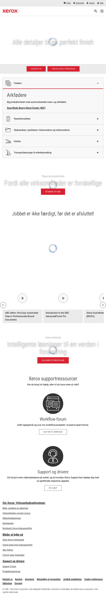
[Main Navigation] (102, 11)
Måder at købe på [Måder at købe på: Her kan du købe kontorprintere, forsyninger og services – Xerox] (13, 534)
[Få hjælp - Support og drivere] (53, 468)
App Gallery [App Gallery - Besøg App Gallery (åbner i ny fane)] (8, 550)
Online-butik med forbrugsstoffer (18, 545)
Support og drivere (13, 561)
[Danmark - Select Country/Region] (78, 3)
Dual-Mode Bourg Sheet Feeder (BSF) (26, 108)
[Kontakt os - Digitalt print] (36, 69)
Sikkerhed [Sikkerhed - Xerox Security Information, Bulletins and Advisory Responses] (7, 583)
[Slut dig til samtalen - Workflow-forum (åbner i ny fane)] (53, 414)
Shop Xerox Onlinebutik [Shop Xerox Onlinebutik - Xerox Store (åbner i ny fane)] (13, 539)
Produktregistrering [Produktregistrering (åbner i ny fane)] (11, 571)
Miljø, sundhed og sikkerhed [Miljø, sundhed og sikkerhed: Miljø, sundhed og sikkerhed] (15, 508)
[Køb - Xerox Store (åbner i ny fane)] (100, 3)
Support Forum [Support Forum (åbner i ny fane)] (9, 566)
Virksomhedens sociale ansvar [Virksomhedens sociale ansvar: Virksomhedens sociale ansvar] (16, 513)
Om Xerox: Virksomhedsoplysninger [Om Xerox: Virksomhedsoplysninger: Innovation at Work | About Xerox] (24, 503)
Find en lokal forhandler (13, 555)
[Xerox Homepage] (11, 11)
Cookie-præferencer (93, 579)
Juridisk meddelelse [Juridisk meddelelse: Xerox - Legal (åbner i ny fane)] (72, 579)
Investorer (29, 579)
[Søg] (96, 11)
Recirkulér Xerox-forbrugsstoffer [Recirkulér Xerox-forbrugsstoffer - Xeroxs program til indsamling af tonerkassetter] (17, 528)
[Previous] (3, 305)
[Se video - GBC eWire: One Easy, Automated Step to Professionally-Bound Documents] (22, 298)
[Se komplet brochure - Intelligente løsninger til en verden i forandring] (53, 349)
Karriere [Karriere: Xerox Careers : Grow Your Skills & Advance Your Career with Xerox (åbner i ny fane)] (18, 579)
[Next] (103, 305)
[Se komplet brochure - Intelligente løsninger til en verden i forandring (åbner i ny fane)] (53, 360)
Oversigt (18, 583)
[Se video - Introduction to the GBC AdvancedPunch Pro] (63, 298)
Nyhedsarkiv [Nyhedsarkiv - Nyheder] (8, 523)
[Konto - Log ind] (91, 3)
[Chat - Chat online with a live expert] (67, 3)
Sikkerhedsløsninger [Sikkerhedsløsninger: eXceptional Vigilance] (12, 518)
